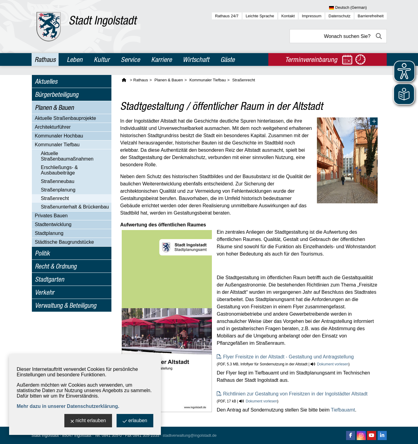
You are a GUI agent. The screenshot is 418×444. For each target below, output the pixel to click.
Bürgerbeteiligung (56, 94)
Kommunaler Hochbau (59, 135)
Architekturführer (53, 127)
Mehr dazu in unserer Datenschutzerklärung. (68, 406)
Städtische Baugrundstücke (64, 242)
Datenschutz (339, 16)
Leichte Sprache (260, 16)
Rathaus (45, 59)
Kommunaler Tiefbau (57, 144)
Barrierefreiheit (370, 16)
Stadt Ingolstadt (45, 435)
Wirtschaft (196, 59)
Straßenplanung (58, 189)
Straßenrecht (55, 198)
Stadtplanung (49, 233)
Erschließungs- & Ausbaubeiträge (59, 170)
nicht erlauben (88, 421)
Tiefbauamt (343, 409)
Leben (75, 59)
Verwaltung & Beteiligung (65, 305)
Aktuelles (46, 81)
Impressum (311, 16)
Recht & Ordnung (55, 266)
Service (130, 59)
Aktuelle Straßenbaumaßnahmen (67, 156)
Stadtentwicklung (53, 224)
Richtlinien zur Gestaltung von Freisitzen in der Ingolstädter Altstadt (295, 393)
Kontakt (288, 16)
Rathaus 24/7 (226, 16)
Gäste (227, 59)
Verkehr (44, 292)
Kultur (102, 59)
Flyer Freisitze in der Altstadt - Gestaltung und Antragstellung (288, 356)
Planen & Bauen (54, 107)
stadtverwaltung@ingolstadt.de (190, 435)
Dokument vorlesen (332, 364)
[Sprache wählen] (357, 8)
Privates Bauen (51, 215)
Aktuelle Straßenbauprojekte (65, 118)
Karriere (161, 59)
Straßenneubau (57, 181)
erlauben (135, 421)
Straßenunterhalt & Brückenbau (75, 206)
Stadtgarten (49, 279)
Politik (42, 253)
